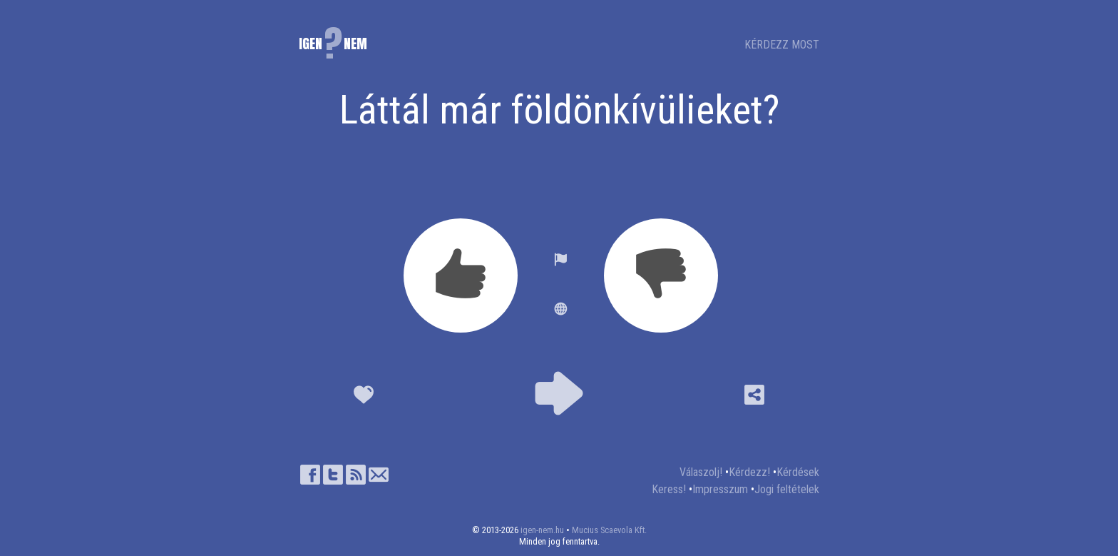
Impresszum (720, 489)
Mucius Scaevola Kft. (609, 530)
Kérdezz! (749, 472)
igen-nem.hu (542, 530)
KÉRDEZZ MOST (781, 44)
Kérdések (797, 472)
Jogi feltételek (786, 489)
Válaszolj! (700, 472)
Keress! (669, 489)
